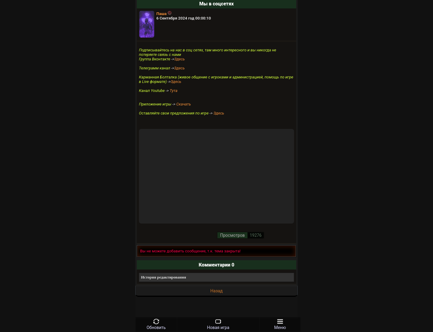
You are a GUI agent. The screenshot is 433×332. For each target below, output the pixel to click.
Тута (173, 90)
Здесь (179, 59)
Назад (216, 290)
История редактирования (163, 277)
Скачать (183, 104)
